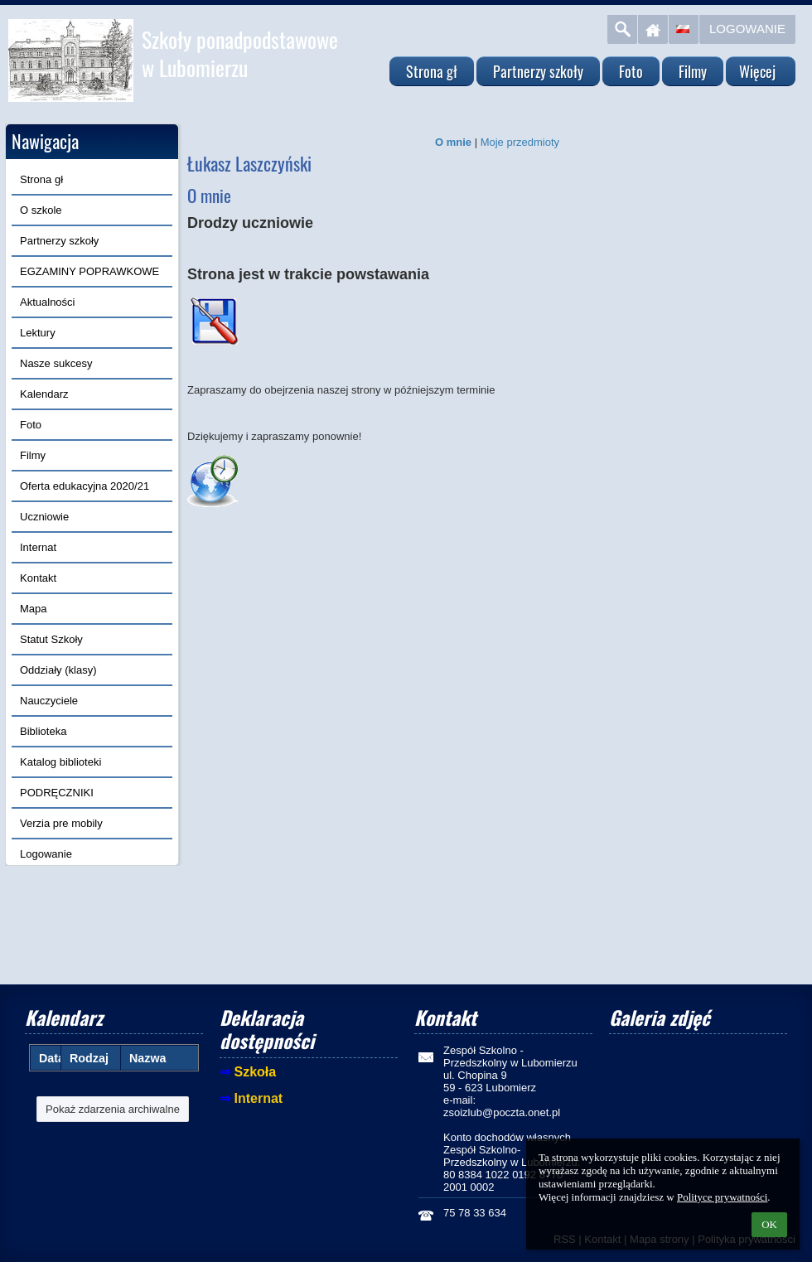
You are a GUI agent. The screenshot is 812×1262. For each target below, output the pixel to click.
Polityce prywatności (722, 1197)
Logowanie (747, 29)
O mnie (453, 142)
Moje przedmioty (520, 142)
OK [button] (769, 1224)
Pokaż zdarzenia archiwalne (113, 1109)
